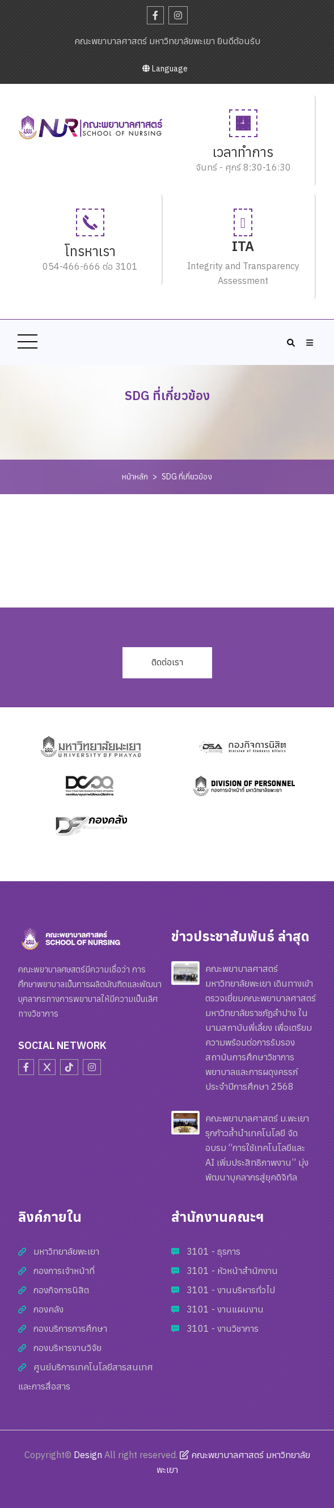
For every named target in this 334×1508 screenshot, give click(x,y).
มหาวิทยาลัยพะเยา (66, 1251)
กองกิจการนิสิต (61, 1289)
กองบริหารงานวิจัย (67, 1347)
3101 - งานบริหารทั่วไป (231, 1289)
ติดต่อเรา (167, 662)
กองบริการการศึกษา (70, 1328)
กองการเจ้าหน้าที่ (64, 1270)
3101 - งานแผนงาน (225, 1309)
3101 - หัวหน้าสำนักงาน (232, 1270)
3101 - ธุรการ (213, 1251)
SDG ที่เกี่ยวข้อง (187, 476)
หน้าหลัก (135, 476)
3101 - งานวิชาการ (223, 1328)
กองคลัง (48, 1309)
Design (88, 1454)
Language (165, 68)
